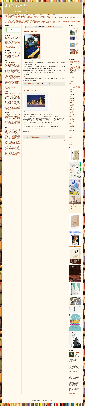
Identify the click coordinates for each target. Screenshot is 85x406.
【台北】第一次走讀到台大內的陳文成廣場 (75, 87)
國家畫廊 (44, 17)
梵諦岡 (13, 102)
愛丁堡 (15, 87)
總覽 (6, 14)
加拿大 (9, 107)
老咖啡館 (11, 21)
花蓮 (15, 119)
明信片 (55, 21)
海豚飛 (6, 132)
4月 (72, 91)
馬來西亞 (14, 106)
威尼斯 (34, 17)
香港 (16, 71)
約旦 (11, 76)
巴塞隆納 (70, 17)
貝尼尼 (13, 149)
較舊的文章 (63, 140)
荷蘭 (11, 104)
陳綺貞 (6, 149)
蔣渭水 (6, 135)
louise (12, 140)
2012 (71, 121)
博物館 (72, 21)
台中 (14, 65)
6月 (72, 84)
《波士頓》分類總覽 (74, 28)
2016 (71, 114)
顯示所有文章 (51, 26)
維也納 (48, 17)
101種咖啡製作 (17, 46)
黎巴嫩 (15, 16)
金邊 (18, 77)
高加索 (21, 16)
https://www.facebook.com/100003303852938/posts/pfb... (75, 75)
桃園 (11, 118)
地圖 (38, 14)
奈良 (16, 17)
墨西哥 (15, 107)
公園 (27, 137)
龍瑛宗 (54, 22)
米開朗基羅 (10, 22)
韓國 (12, 103)
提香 (13, 147)
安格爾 (18, 152)
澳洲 (18, 106)
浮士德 (8, 155)
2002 (71, 139)
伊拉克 (9, 109)
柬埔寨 (10, 97)
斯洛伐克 (35, 16)
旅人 (47, 21)
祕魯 (45, 16)
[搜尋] (13, 30)
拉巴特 (19, 87)
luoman (43, 400)
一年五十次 (11, 46)
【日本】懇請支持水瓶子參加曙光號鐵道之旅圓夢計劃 (77, 38)
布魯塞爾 (11, 81)
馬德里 (66, 17)
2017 (71, 112)
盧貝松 (18, 143)
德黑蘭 (10, 77)
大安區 (16, 20)
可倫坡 (9, 87)
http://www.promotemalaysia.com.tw (30, 76)
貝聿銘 (17, 148)
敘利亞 (12, 16)
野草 (44, 14)
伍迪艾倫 (62, 21)
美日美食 (12, 47)
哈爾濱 (12, 87)
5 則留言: (39, 83)
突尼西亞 (16, 108)
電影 (59, 21)
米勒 (25, 22)
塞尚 (17, 154)
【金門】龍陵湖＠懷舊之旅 (77, 31)
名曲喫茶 (15, 21)
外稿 (16, 14)
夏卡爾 (40, 22)
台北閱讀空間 (24, 15)
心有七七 (14, 130)
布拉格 (52, 17)
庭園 (28, 21)
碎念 (9, 38)
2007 (71, 130)
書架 (14, 38)
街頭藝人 (45, 21)
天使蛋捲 (15, 135)
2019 (71, 109)
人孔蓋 (6, 46)
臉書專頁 (52, 14)
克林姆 (16, 146)
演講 (19, 14)
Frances (8, 140)
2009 (71, 126)
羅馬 (31, 17)
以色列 (6, 16)
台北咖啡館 (7, 21)
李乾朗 (7, 153)
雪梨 (10, 88)
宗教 (53, 21)
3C (17, 41)
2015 (71, 116)
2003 (71, 137)
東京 (11, 17)
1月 (72, 96)
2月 (72, 94)
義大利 (13, 95)
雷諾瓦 (6, 152)
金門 (32, 20)
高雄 (15, 118)
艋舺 (16, 121)
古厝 (34, 21)
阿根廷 (8, 108)
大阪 (7, 71)
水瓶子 (13, 14)
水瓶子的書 (7, 15)
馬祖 (34, 20)
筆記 (14, 41)
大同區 (12, 20)
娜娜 (15, 140)
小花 (7, 142)
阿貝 (12, 133)
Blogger (51, 400)
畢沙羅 (10, 154)
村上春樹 (17, 147)
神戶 (19, 17)
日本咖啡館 (19, 21)
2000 (71, 142)
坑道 (30, 21)
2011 (71, 123)
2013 (71, 119)
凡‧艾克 (10, 152)
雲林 (12, 123)
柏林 (55, 17)
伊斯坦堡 (24, 17)
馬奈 (27, 22)
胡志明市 (7, 88)
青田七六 (41, 14)
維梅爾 (10, 144)
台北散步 (23, 21)
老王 (11, 148)
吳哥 (21, 17)
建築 (14, 37)
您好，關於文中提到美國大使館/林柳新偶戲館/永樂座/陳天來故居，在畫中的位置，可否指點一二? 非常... (75, 68)
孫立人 (10, 147)
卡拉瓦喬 (18, 22)
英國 (19, 95)
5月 (72, 89)
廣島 (7, 69)
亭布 (8, 82)
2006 (71, 132)
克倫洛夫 (6, 78)
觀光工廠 (68, 21)
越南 (6, 107)
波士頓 (6, 70)
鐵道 (27, 21)
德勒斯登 (58, 17)
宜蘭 (6, 117)
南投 (12, 122)
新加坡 (15, 81)
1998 (71, 144)
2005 (71, 133)
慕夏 (38, 22)
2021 (71, 105)
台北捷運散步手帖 (15, 56)
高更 (32, 22)
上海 (8, 17)
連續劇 (65, 21)
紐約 (77, 17)
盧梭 (11, 155)
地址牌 (10, 41)
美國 (19, 93)
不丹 (32, 16)
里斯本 (74, 17)
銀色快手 (15, 155)
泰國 (9, 103)
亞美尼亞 (25, 16)
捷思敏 (13, 136)
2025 (71, 98)
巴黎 (28, 17)
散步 (6, 52)
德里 (15, 75)
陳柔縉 (13, 154)
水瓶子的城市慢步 (17, 5)
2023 (71, 102)
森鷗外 (16, 153)
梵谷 (35, 22)
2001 (71, 140)
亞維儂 (7, 81)
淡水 (7, 119)
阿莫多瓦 (9, 141)
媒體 (24, 14)
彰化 (8, 123)
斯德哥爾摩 (17, 82)
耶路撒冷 (15, 76)
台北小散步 (12, 57)
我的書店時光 (7, 57)
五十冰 (13, 43)
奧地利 (8, 98)
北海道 (42, 16)
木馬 (19, 132)
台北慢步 (19, 15)
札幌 (34, 137)
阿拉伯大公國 (16, 104)
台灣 (6, 93)
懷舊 (36, 21)
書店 (40, 21)
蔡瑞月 (13, 138)
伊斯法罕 (17, 83)
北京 (6, 17)
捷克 (12, 96)
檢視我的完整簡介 (72, 393)
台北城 (13, 117)
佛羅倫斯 (37, 17)
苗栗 (15, 122)
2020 (71, 107)
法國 (9, 95)
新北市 (13, 62)
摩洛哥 (39, 16)
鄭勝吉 (17, 142)
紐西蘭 (12, 109)
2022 (71, 104)
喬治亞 (10, 106)
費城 (19, 75)
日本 (29, 137)
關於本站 (9, 14)
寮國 (17, 102)
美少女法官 (7, 148)
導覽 (21, 14)
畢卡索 (44, 22)
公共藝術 (50, 21)
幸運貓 (36, 137)
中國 (8, 96)
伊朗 (19, 16)
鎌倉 (15, 70)
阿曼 (9, 16)
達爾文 (15, 144)
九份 (26, 20)
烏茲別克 (12, 108)
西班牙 (18, 97)
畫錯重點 (7, 47)
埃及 (12, 107)
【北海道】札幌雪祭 (30, 90)
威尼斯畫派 (76, 21)
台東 (30, 20)
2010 (71, 125)
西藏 (15, 103)
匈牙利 (6, 106)
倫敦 (41, 17)
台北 (6, 20)
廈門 (15, 78)
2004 (71, 135)
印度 (29, 16)
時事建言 (9, 54)
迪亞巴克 (14, 77)
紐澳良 (10, 83)
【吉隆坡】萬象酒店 (30, 31)
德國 (16, 96)
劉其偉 (14, 152)
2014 (71, 118)
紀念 (18, 38)
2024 (71, 100)
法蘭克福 (62, 17)
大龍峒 (8, 122)
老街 (32, 21)
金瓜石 (23, 20)
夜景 (12, 42)
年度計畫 (31, 14)
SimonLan (18, 141)
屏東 (9, 121)
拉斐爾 (14, 22)
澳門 (7, 75)
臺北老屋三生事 (13, 15)
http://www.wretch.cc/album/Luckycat (30, 132)
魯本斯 (21, 22)
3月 (72, 93)
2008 (71, 128)
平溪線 (20, 20)
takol (9, 149)
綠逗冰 (34, 14)
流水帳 (27, 14)
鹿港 (15, 123)
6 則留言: (39, 136)
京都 (13, 17)
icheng (13, 146)
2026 (71, 83)
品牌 (42, 21)
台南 (28, 20)
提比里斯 (11, 82)
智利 (48, 16)
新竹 (9, 117)
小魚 (16, 131)
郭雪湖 (47, 22)
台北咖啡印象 (7, 56)
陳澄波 (51, 22)
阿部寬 (13, 137)
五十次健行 (7, 42)
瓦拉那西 (11, 75)
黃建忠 (6, 143)
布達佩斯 (11, 78)
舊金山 (13, 83)
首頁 (56, 14)
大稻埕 (9, 20)
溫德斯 (10, 143)
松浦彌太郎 (12, 153)
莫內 (30, 22)
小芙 (9, 138)
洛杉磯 (6, 83)
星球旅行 (48, 14)
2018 (71, 111)
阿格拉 (7, 76)
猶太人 (14, 143)
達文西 (16, 149)
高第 (14, 141)
